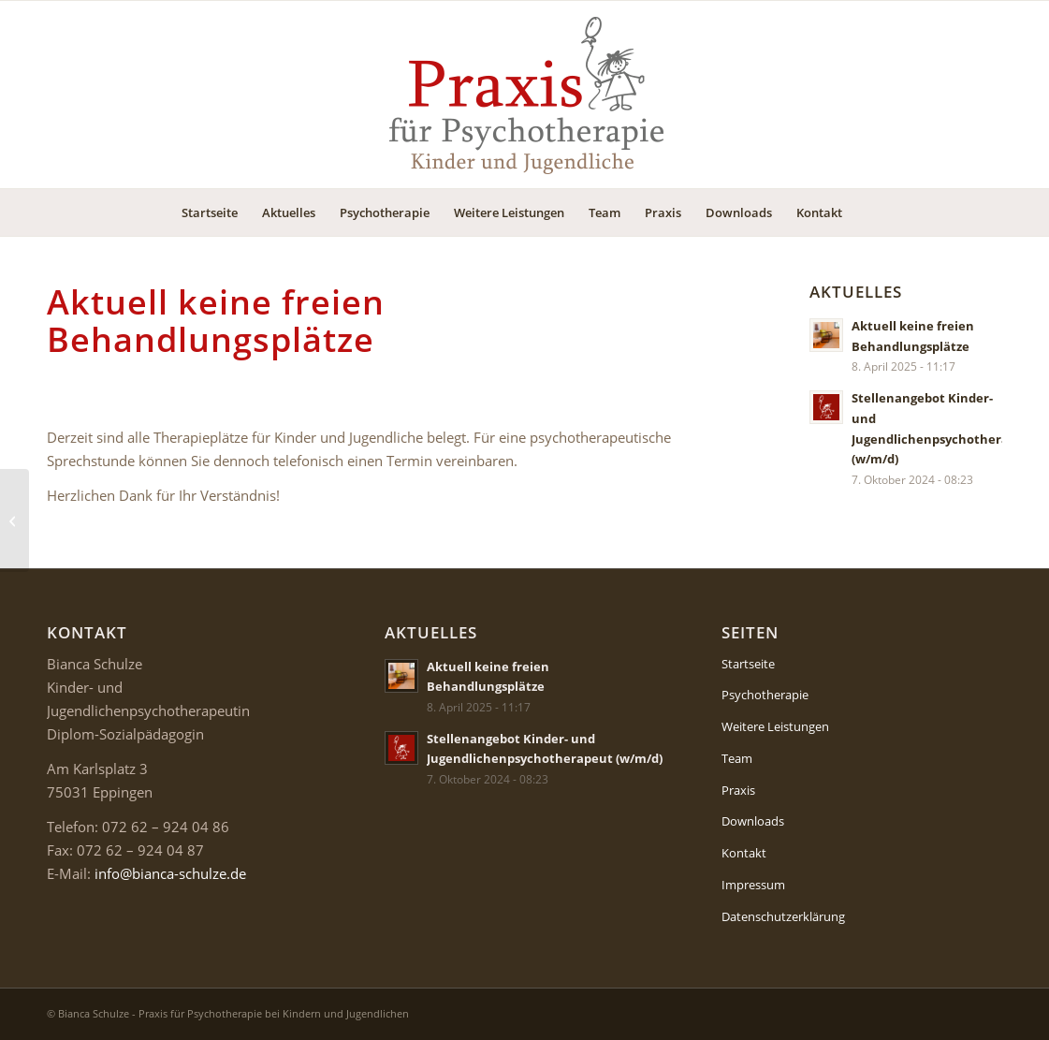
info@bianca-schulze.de (170, 873)
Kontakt (743, 852)
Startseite (748, 663)
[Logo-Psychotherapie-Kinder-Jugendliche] (525, 94)
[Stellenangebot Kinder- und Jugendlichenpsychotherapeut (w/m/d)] (14, 520)
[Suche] (866, 212)
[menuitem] (209, 212)
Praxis (738, 790)
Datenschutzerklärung (783, 916)
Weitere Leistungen (775, 726)
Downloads (752, 821)
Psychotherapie (765, 694)
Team (736, 758)
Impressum (753, 884)
